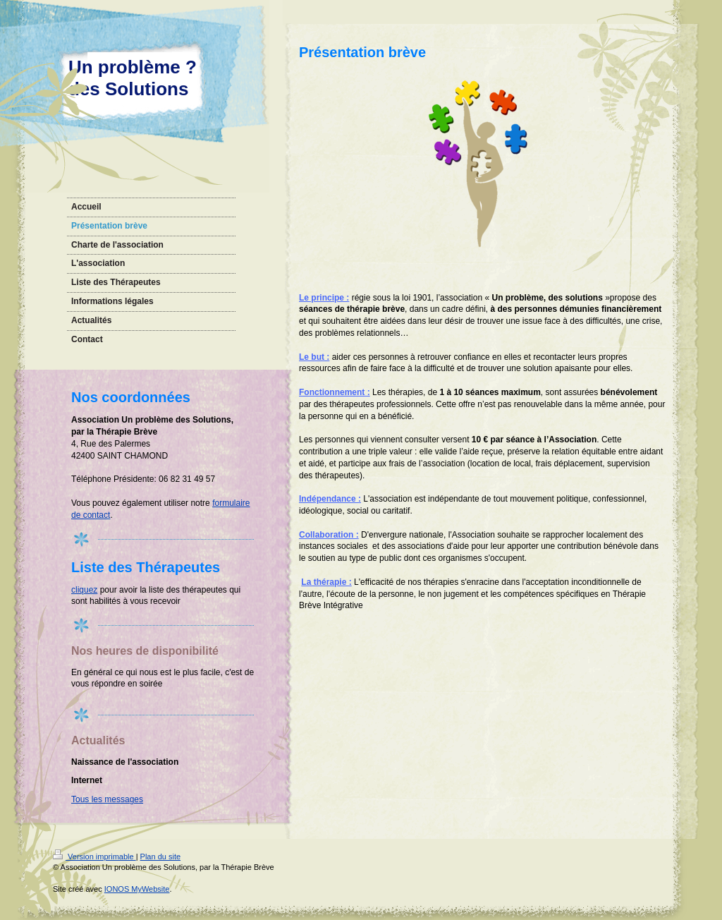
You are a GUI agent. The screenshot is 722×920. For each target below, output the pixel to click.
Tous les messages (107, 799)
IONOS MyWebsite (137, 889)
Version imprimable (94, 856)
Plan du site (160, 856)
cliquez (84, 590)
